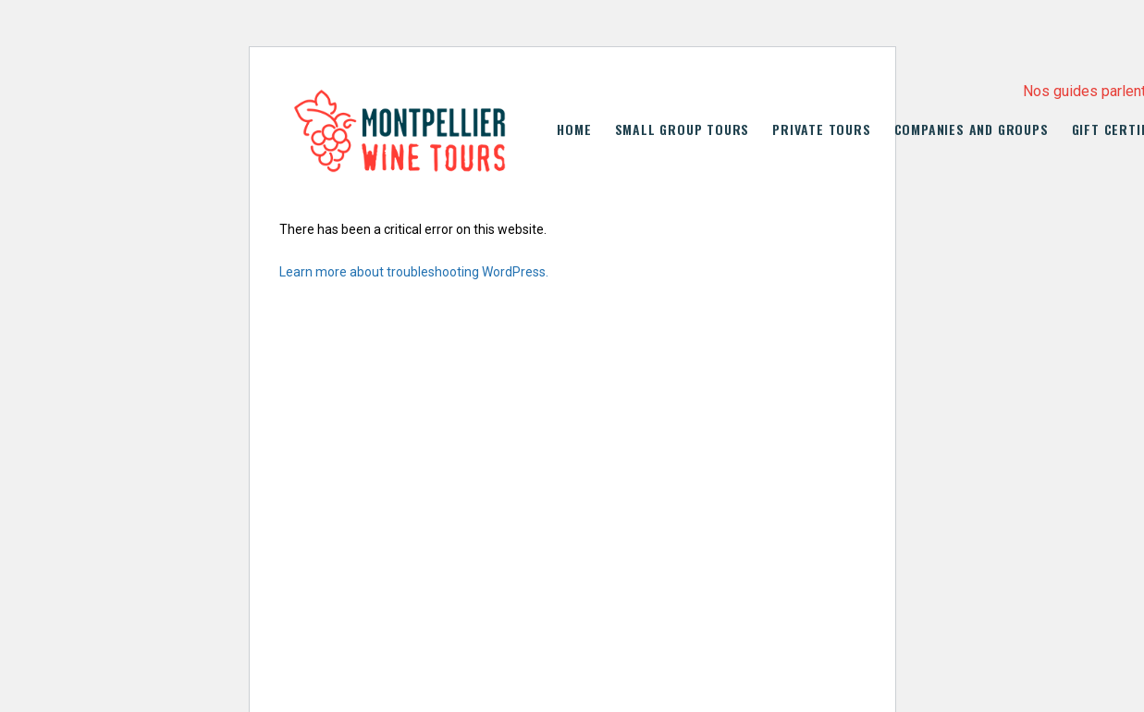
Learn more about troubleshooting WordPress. (413, 271)
